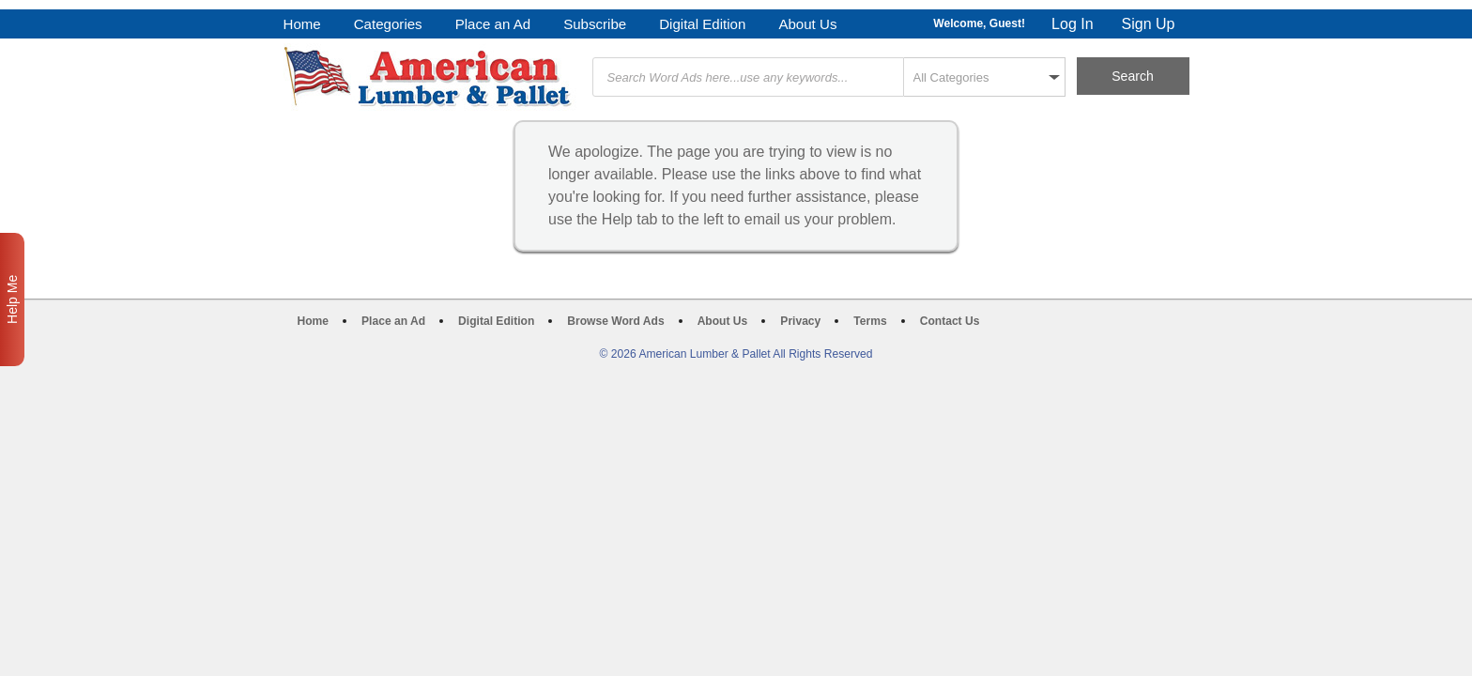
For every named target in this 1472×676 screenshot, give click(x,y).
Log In (1072, 24)
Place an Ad (492, 24)
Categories (388, 24)
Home (302, 24)
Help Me (12, 299)
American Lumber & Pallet (430, 77)
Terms (869, 321)
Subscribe (594, 24)
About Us (807, 24)
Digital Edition (702, 24)
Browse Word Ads (615, 321)
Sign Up (1148, 24)
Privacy (800, 321)
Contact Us (950, 321)
